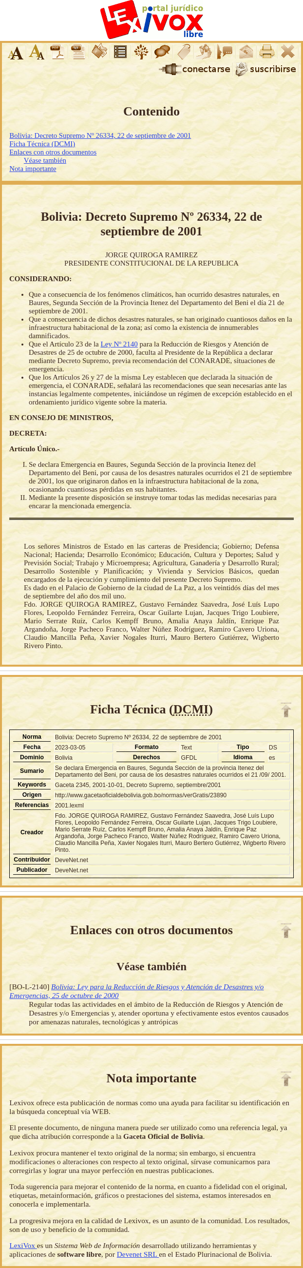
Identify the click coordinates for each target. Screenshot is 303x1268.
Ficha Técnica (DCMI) (42, 144)
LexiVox (23, 1245)
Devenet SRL (138, 1254)
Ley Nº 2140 (118, 344)
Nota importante (32, 169)
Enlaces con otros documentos (52, 152)
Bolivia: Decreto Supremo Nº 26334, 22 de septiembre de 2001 (100, 135)
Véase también (45, 160)
